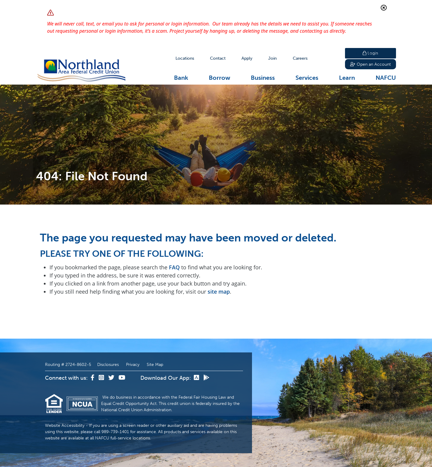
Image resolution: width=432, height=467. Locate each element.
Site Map (155, 364)
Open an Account (370, 64)
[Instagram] (102, 378)
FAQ (174, 267)
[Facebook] (93, 378)
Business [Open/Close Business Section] (263, 77)
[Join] (272, 58)
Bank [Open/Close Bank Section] (181, 77)
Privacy (133, 364)
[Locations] (185, 58)
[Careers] (300, 58)
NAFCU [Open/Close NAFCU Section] (386, 77)
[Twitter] (112, 378)
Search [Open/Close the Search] (329, 58)
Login (370, 53)
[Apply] (247, 58)
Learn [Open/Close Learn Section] (347, 77)
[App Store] (197, 378)
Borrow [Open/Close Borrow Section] (219, 77)
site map (219, 291)
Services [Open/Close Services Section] (307, 77)
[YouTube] (122, 378)
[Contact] (218, 58)
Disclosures (108, 364)
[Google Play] (206, 378)
